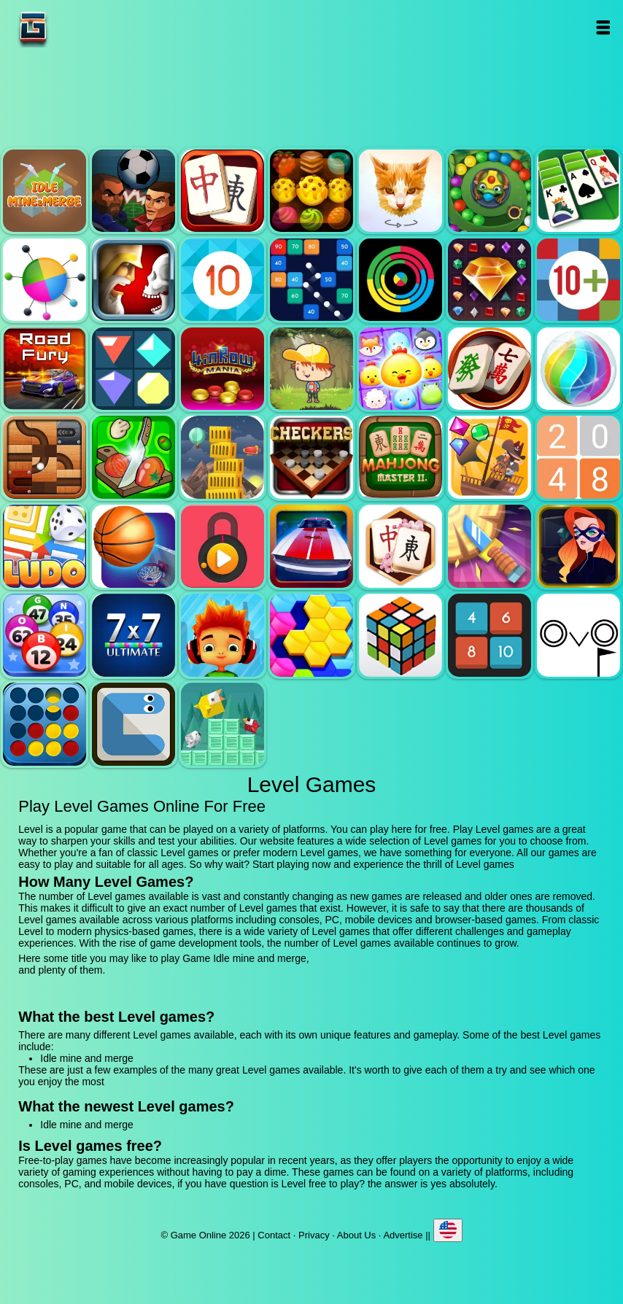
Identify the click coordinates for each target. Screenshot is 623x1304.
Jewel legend (489, 280)
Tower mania (222, 457)
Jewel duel (133, 280)
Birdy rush (222, 724)
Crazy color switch (400, 280)
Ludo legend (44, 546)
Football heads (133, 191)
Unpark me (311, 546)
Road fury (44, 369)
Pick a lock (222, 546)
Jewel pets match (400, 369)
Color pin (44, 280)
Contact (274, 1235)
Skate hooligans (222, 635)
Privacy (314, 1235)
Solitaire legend (578, 191)
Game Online (79, 27)
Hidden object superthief (578, 546)
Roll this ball (44, 457)
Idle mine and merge (44, 191)
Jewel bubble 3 (578, 369)
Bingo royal (44, 635)
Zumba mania (489, 191)
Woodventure (311, 369)
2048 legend (578, 457)
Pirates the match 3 (489, 457)
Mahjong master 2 (400, 457)
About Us (356, 1235)
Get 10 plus (578, 280)
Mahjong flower (400, 546)
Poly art (400, 191)
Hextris (311, 635)
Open (602, 27)
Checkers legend (311, 457)
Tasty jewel (311, 191)
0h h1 (489, 635)
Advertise (402, 1235)
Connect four (44, 724)
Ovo (578, 635)
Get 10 (222, 280)
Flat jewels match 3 (133, 369)
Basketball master (133, 546)
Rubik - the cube (400, 635)
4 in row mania (222, 369)
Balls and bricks (311, 280)
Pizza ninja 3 (133, 457)
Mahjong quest (222, 191)
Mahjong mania (489, 369)
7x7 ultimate (133, 635)
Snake (133, 724)
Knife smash (489, 546)
